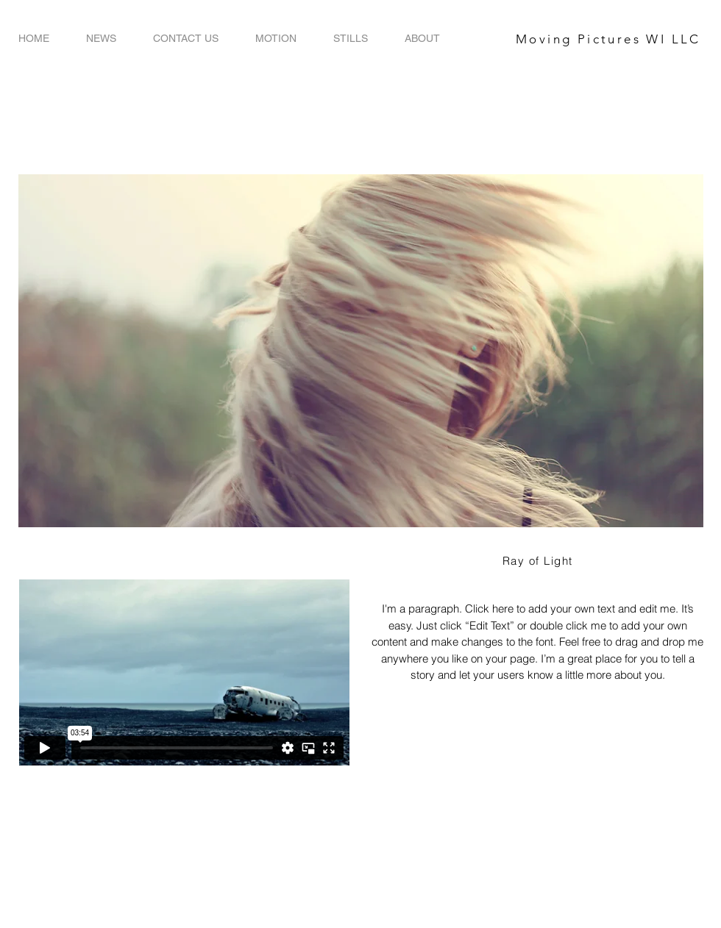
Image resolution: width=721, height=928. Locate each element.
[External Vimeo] (183, 672)
